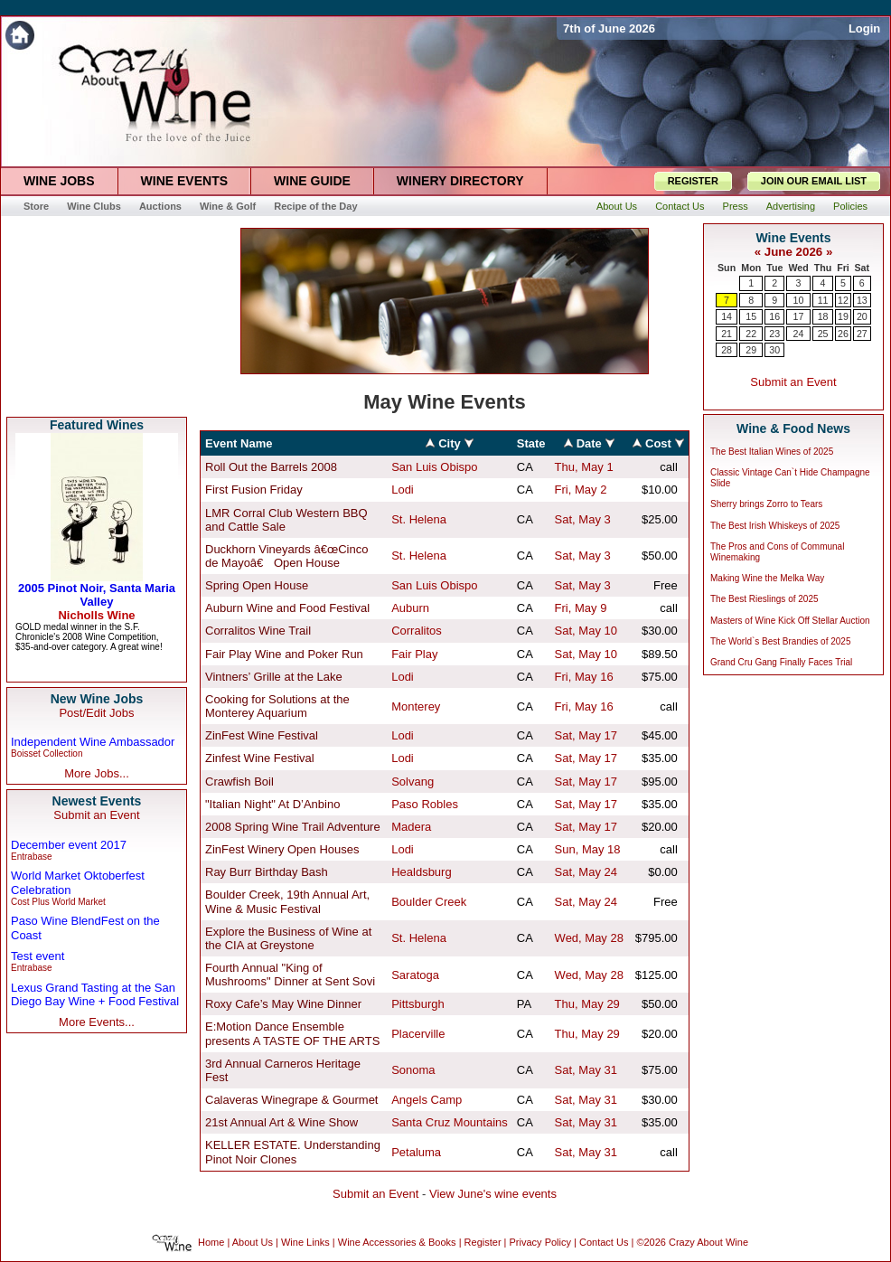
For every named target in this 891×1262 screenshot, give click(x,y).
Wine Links (305, 1243)
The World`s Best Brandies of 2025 (780, 641)
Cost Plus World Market (58, 902)
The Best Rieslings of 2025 (764, 599)
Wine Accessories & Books (397, 1243)
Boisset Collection (46, 753)
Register (483, 1243)
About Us (252, 1243)
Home (211, 1243)
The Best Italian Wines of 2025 (771, 452)
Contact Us (603, 1243)
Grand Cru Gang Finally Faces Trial (781, 662)
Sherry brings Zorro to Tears (766, 504)
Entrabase (31, 857)
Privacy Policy (540, 1243)
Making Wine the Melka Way (767, 578)
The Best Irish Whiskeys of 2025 (774, 526)
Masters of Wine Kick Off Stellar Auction (790, 621)
